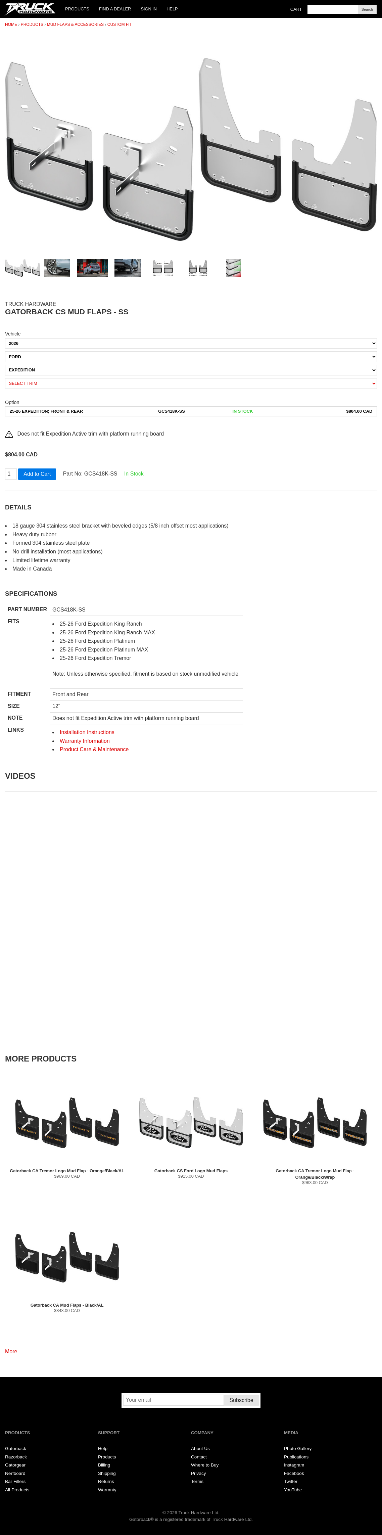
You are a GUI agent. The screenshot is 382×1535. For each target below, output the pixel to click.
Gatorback (15, 1448)
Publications (296, 1456)
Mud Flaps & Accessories (75, 24)
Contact (199, 1456)
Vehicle (12, 333)
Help (172, 8)
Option (12, 402)
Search (367, 9)
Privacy (198, 1473)
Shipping (107, 1473)
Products (77, 8)
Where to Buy (205, 1465)
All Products (17, 1489)
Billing (104, 1465)
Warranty (107, 1489)
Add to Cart (37, 474)
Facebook (294, 1473)
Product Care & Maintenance (94, 749)
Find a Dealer (115, 8)
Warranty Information (85, 741)
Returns (106, 1481)
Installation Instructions (87, 732)
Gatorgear (15, 1465)
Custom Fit (119, 24)
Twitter (290, 1481)
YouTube (293, 1489)
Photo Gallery (298, 1448)
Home (11, 24)
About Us (200, 1448)
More (11, 1351)
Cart (296, 9)
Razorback (16, 1456)
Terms (197, 1481)
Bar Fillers (15, 1481)
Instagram (294, 1465)
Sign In (149, 8)
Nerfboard (15, 1473)
